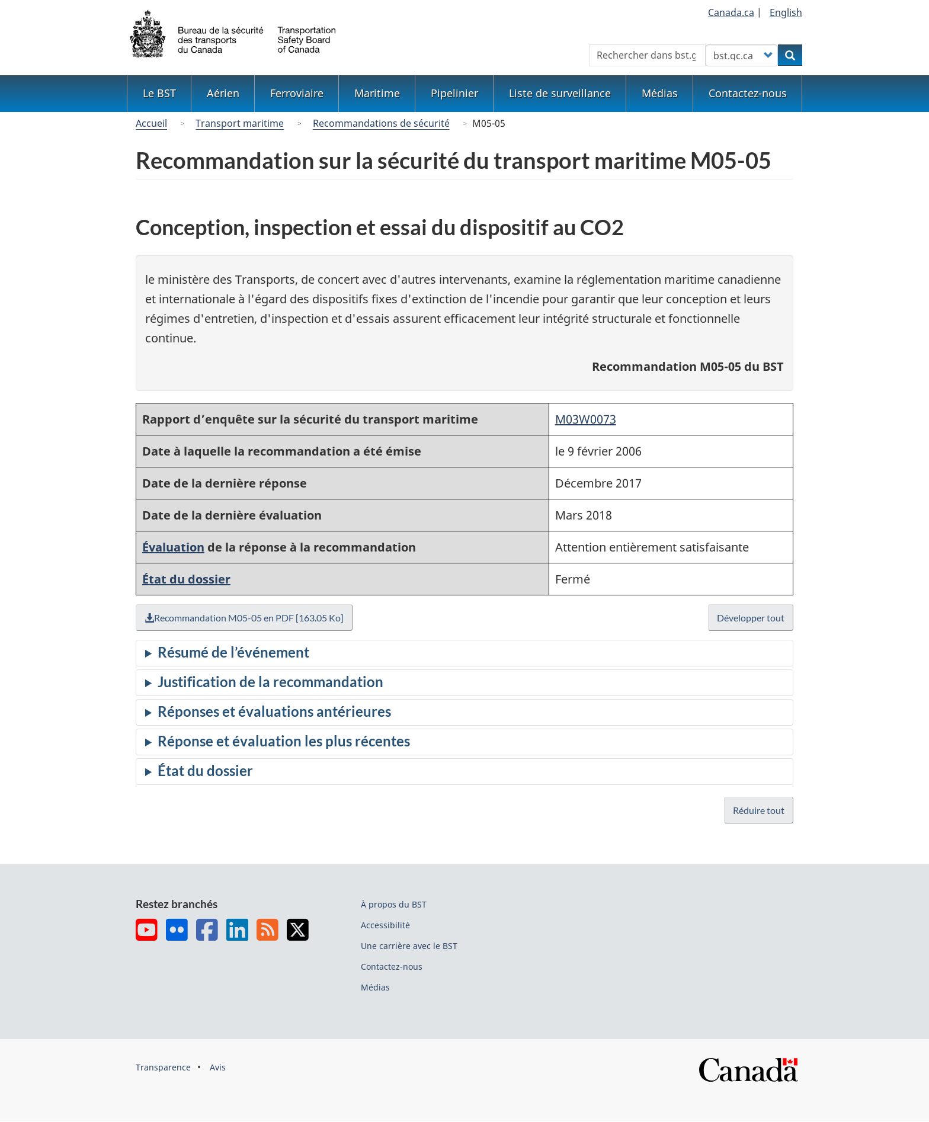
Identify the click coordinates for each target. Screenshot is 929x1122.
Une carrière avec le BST (409, 945)
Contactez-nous (391, 966)
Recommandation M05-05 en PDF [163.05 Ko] (247, 618)
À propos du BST (394, 904)
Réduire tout (758, 810)
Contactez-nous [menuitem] (748, 93)
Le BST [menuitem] (159, 93)
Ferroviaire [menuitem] (296, 93)
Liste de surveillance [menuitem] (560, 93)
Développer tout (750, 618)
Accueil (151, 123)
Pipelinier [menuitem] (454, 93)
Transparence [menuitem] (163, 1067)
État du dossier (186, 579)
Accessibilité (385, 925)
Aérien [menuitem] (223, 93)
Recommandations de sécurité (381, 123)
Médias (375, 987)
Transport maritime (240, 123)
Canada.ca (731, 12)
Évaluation (173, 547)
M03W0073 (585, 419)
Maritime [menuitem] (377, 93)
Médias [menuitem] (660, 93)
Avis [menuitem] (218, 1067)
